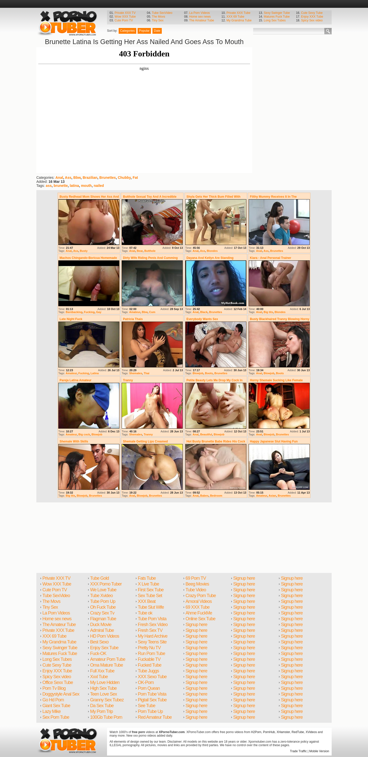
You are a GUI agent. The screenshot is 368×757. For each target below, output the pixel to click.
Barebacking (74, 312)
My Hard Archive (152, 636)
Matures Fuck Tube (277, 16)
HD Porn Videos (104, 636)
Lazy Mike (51, 711)
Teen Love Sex (103, 694)
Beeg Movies (197, 584)
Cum (152, 312)
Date (157, 30)
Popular (144, 30)
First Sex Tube (151, 589)
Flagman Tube (103, 618)
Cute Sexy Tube (312, 13)
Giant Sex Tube (56, 705)
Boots (209, 373)
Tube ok (145, 612)
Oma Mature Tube (106, 665)
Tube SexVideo (162, 13)
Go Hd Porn (53, 699)
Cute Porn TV (124, 20)
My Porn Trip (101, 711)
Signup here (196, 624)
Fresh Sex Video (153, 624)
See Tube (146, 705)
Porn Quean (149, 688)
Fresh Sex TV (150, 630)
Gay (98, 312)
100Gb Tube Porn (106, 717)
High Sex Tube (103, 688)
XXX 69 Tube (235, 16)
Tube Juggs (148, 670)
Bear (140, 250)
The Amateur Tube (201, 20)
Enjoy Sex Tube (104, 647)
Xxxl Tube (99, 676)
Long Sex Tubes (275, 20)
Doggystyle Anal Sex (60, 694)
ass (48, 186)
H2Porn (256, 732)
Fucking (89, 312)
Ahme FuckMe (199, 612)
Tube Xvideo (101, 595)
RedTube (298, 732)
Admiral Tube (102, 630)
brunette (61, 186)
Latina (95, 373)
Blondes (212, 250)
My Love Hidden (104, 682)
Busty (84, 250)
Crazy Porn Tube (201, 595)
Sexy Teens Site (152, 641)
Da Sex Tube (102, 705)
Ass (68, 178)
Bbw (77, 178)
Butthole (150, 250)
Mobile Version (319, 751)
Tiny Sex (158, 20)
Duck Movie (100, 624)
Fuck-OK (98, 653)
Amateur (134, 312)
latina (74, 186)
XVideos (311, 732)
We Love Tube (103, 589)
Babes (204, 495)
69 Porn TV (196, 578)
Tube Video (196, 589)
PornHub (269, 732)
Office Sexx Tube (57, 682)
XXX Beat (146, 601)
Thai (146, 373)
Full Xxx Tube (102, 670)
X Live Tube (148, 584)
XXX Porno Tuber (106, 584)
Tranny (148, 434)
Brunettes (107, 178)
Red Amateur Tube (155, 717)
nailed (99, 186)
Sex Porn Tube (55, 717)
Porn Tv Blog (54, 688)
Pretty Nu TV (149, 647)
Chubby (124, 178)
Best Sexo (99, 641)
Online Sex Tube (200, 618)
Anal (59, 178)
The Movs (158, 16)
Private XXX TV (125, 13)
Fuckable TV (149, 659)
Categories (127, 30)
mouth (86, 186)
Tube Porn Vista (152, 618)
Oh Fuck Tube (103, 607)
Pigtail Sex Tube (152, 699)
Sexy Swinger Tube (277, 13)
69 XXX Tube (197, 607)
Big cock (84, 434)
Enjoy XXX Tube (312, 16)
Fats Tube (147, 578)
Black (203, 312)
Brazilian (90, 178)
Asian (272, 495)
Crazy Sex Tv (102, 612)
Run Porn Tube (151, 653)
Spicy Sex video (312, 20)
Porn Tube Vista (152, 694)
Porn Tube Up (150, 711)
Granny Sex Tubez (107, 699)
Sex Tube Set (150, 595)
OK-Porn (146, 682)
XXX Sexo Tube (152, 676)
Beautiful (206, 434)
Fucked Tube (149, 665)
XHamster (283, 732)
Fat (135, 178)
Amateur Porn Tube (107, 659)
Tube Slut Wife (151, 607)
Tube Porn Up (102, 601)
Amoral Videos (199, 601)
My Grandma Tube (238, 20)
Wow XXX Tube (125, 16)
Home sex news (200, 16)
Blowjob (198, 373)
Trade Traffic (298, 751)
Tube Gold (99, 578)
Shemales (135, 373)
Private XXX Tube (238, 13)
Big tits (268, 312)
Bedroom (216, 495)
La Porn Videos (199, 13)
